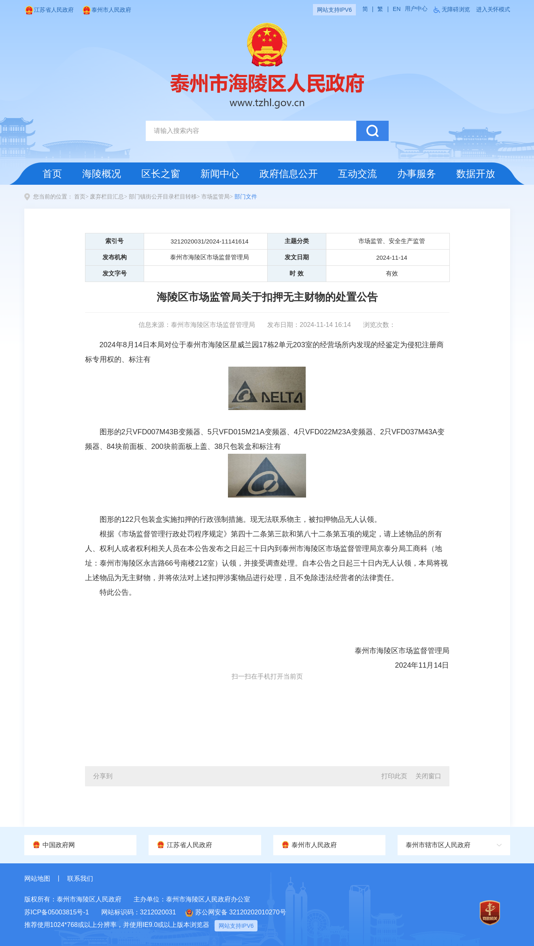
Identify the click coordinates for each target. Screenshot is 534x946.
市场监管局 (215, 197)
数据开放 (475, 173)
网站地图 (37, 878)
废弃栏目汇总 (107, 197)
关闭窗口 (428, 776)
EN (396, 9)
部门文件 (245, 197)
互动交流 (357, 173)
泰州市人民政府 (106, 9)
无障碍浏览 (456, 9)
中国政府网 (53, 845)
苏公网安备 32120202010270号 (235, 913)
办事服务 (416, 173)
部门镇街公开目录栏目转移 (163, 197)
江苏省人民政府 (49, 9)
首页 (52, 173)
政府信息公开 (289, 173)
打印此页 (394, 776)
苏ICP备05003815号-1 (56, 912)
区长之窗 (160, 173)
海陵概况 (101, 173)
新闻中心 (219, 173)
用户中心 (416, 8)
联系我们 (80, 878)
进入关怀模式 (493, 9)
